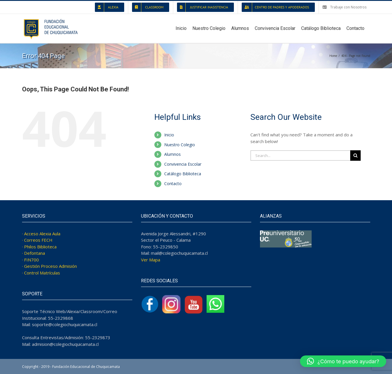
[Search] (355, 155)
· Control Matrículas (41, 273)
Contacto (173, 183)
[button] (343, 361)
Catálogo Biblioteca (182, 173)
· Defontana (33, 253)
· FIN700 (30, 260)
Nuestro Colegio (179, 144)
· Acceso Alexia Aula (41, 233)
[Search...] (300, 155)
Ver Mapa (150, 260)
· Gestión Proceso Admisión (49, 266)
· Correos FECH (37, 240)
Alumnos (172, 154)
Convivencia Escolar (182, 164)
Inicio (169, 135)
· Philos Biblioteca (39, 247)
